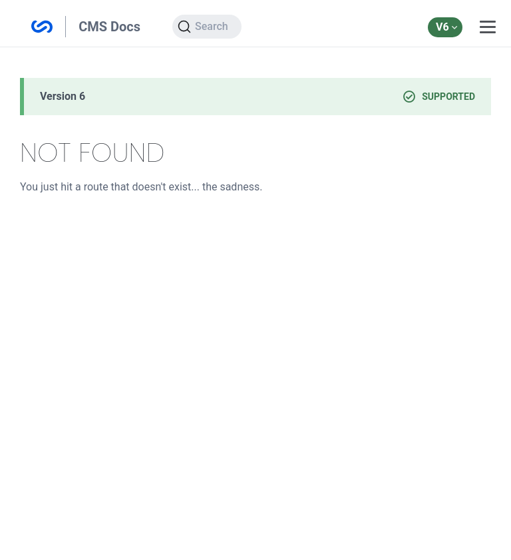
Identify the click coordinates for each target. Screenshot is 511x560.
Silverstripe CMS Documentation (42, 26)
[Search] (207, 27)
